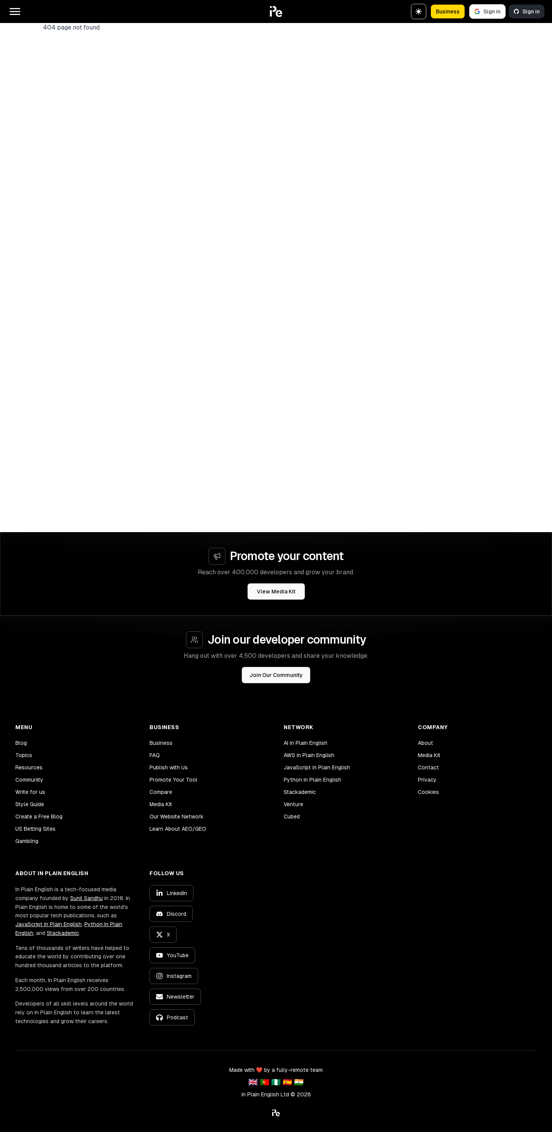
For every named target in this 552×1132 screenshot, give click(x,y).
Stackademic (300, 792)
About (425, 743)
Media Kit (161, 804)
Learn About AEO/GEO (178, 829)
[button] (276, 11)
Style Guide (29, 804)
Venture (293, 804)
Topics (23, 755)
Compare (161, 792)
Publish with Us (169, 767)
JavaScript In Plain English (48, 924)
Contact (428, 767)
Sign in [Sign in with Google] (487, 11)
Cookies (428, 792)
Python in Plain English (312, 780)
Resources (29, 767)
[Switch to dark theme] (418, 11)
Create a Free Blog (38, 816)
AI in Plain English (305, 743)
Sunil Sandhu (86, 898)
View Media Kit (276, 591)
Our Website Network (177, 816)
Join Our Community (276, 675)
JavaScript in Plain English (317, 767)
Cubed (292, 816)
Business (448, 11)
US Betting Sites (35, 829)
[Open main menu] (15, 11)
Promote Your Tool (173, 780)
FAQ (155, 755)
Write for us (30, 792)
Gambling (26, 841)
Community (29, 780)
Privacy (427, 780)
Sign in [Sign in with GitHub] (526, 11)
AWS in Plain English (309, 755)
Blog (21, 743)
